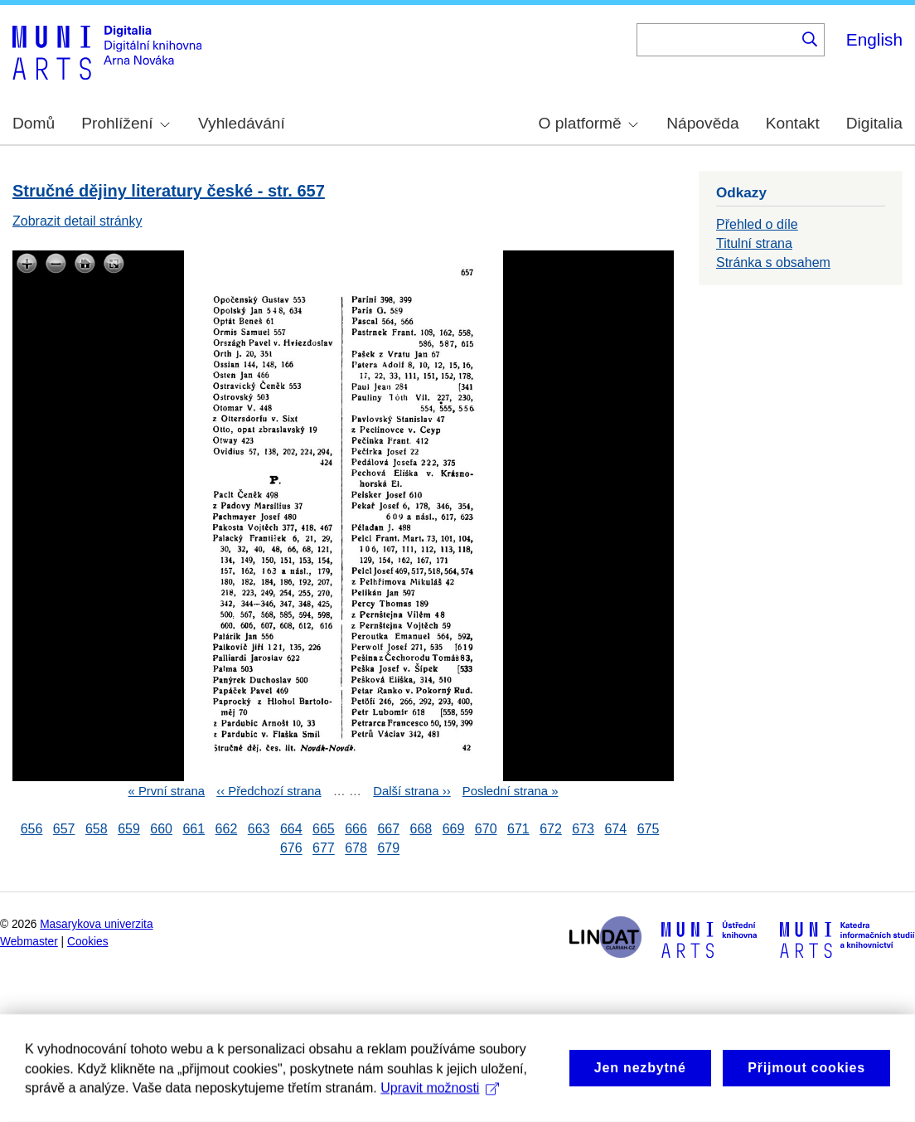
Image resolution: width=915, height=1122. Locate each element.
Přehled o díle (757, 224)
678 (356, 849)
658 (96, 829)
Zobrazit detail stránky (77, 221)
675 (648, 829)
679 (388, 849)
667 (388, 829)
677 (323, 849)
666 (356, 829)
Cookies (88, 941)
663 (259, 829)
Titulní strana (754, 243)
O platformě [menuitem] (588, 123)
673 (583, 829)
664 (291, 829)
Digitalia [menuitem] (874, 123)
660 (161, 829)
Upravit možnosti (439, 1106)
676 (291, 849)
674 (615, 829)
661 (193, 829)
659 (129, 829)
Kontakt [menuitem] (793, 123)
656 (32, 829)
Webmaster (29, 941)
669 (454, 829)
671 (518, 829)
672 (551, 829)
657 (64, 829)
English (874, 39)
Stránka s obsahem (773, 262)
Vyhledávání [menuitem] (241, 123)
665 (323, 829)
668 (421, 829)
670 (486, 829)
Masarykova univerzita (96, 924)
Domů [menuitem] (33, 123)
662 (226, 829)
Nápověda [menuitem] (702, 123)
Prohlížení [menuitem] (125, 123)
